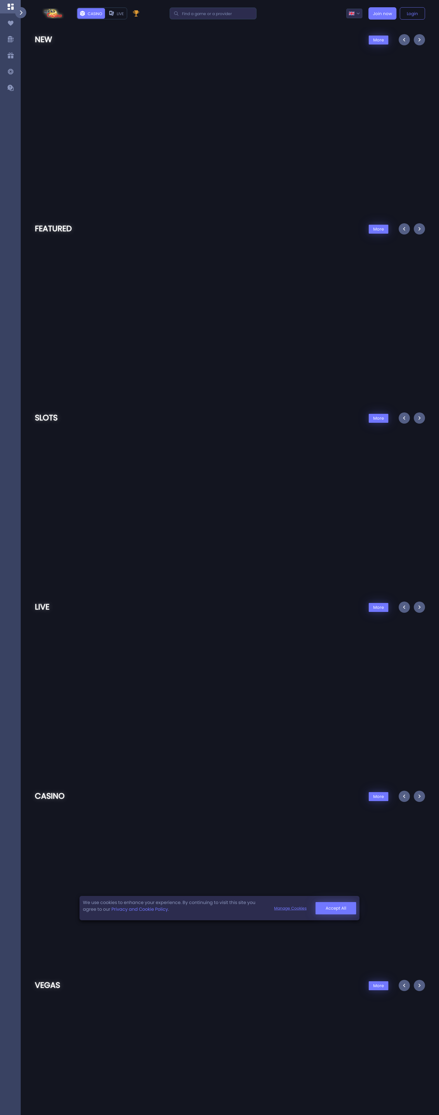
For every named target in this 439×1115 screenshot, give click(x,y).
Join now (382, 14)
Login (412, 14)
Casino (91, 14)
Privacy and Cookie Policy (139, 909)
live (116, 14)
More (378, 40)
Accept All (336, 908)
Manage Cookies (290, 908)
